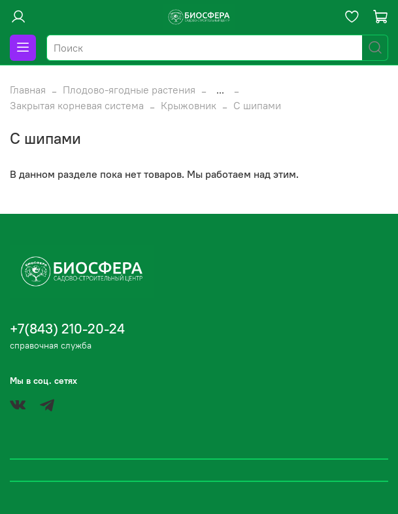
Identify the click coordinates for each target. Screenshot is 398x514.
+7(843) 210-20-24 (67, 328)
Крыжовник (188, 105)
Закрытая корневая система (77, 105)
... (220, 89)
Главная (28, 89)
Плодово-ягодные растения (129, 89)
